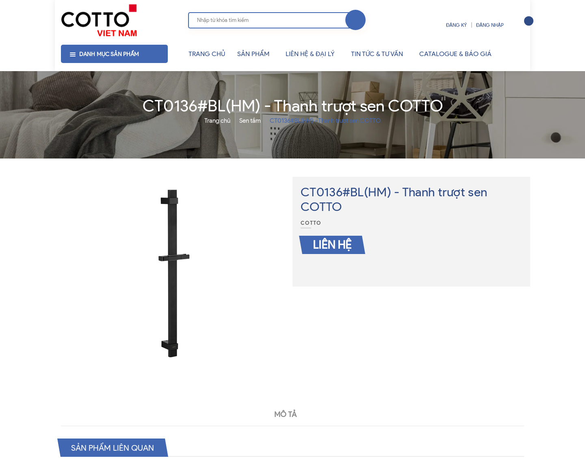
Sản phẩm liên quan (112, 447)
